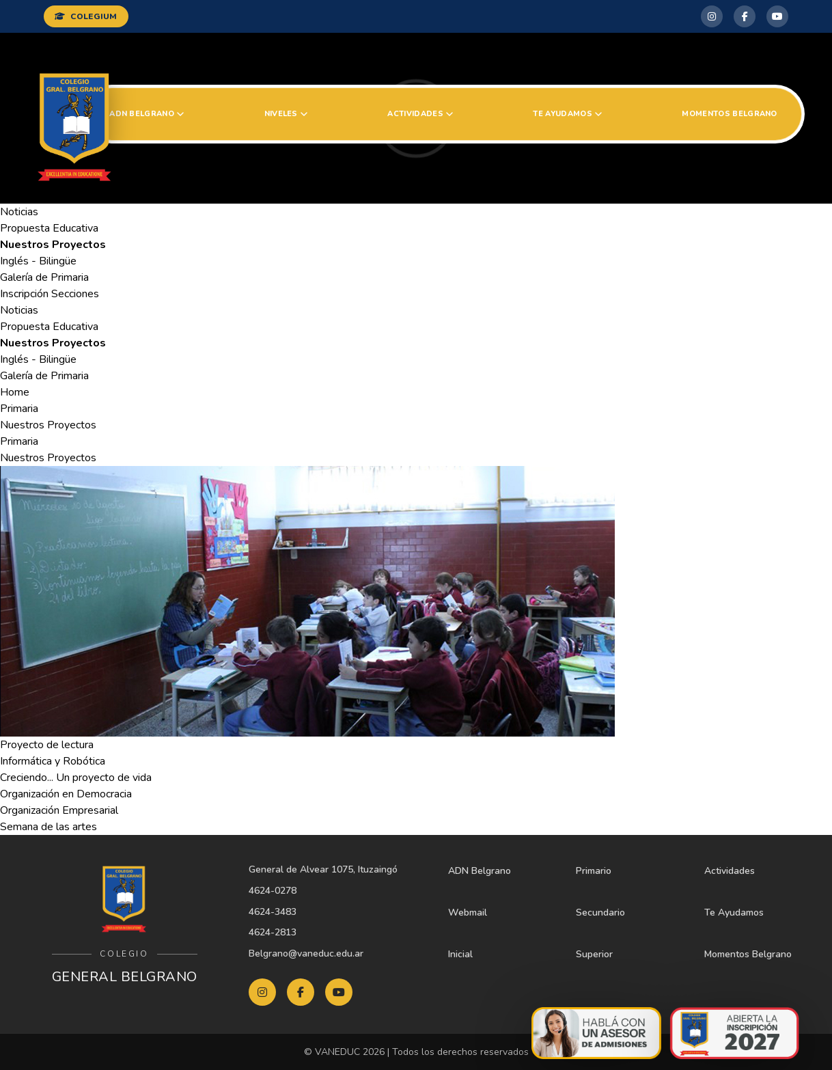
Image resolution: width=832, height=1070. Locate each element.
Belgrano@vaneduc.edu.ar (306, 953)
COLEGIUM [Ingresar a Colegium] (86, 16)
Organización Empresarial (59, 810)
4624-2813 (272, 932)
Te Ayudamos (567, 114)
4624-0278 (272, 890)
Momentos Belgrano (729, 114)
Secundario (600, 912)
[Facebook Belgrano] (744, 16)
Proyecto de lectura (47, 744)
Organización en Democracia (66, 793)
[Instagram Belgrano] (712, 16)
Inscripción (24, 293)
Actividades (420, 114)
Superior (594, 954)
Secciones (75, 293)
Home (14, 392)
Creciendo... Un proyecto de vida (76, 777)
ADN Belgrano (146, 114)
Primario (593, 870)
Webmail (467, 912)
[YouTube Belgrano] (777, 16)
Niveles (285, 114)
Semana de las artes (48, 826)
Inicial (460, 954)
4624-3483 (272, 911)
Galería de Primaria (44, 277)
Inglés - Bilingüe (38, 261)
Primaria (19, 408)
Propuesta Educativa (49, 228)
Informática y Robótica (52, 761)
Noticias (19, 211)
